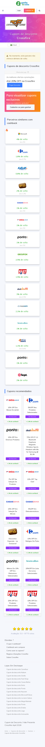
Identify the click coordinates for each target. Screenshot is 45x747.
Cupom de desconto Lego (16, 711)
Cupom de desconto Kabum (16, 672)
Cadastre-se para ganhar (20, 107)
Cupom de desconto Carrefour (17, 669)
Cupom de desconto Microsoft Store (19, 695)
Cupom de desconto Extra (16, 685)
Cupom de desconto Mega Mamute (19, 701)
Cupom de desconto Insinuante (18, 714)
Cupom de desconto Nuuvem (17, 692)
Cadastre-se (29, 10)
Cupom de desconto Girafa (16, 676)
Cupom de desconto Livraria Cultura (19, 698)
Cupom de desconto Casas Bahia (18, 682)
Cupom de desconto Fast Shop (17, 679)
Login (19, 10)
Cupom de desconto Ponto (16, 688)
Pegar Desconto (14, 85)
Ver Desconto (13, 416)
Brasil (13, 45)
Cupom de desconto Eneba (16, 708)
